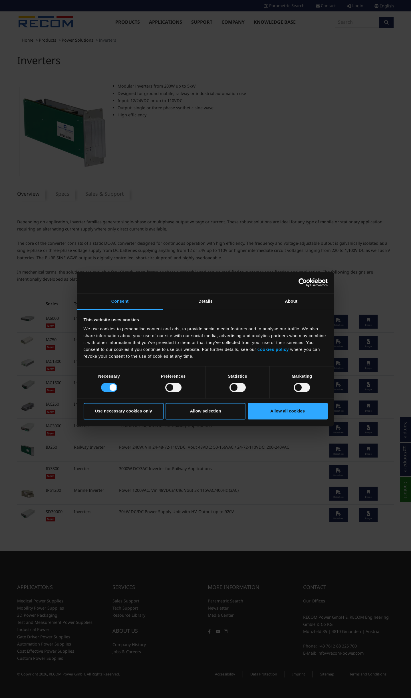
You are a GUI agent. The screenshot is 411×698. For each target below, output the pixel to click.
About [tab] (291, 301)
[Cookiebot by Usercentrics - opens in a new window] (303, 282)
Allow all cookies (287, 411)
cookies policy (273, 349)
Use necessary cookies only (123, 411)
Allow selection (205, 411)
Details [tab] (205, 301)
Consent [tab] (120, 301)
